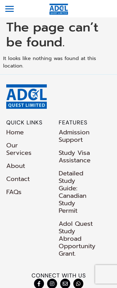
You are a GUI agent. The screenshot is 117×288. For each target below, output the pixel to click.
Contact (18, 171)
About (15, 158)
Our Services (25, 145)
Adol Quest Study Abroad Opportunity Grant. (79, 212)
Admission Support (74, 136)
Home (15, 132)
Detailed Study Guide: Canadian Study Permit (83, 181)
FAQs (14, 184)
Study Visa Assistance (74, 156)
